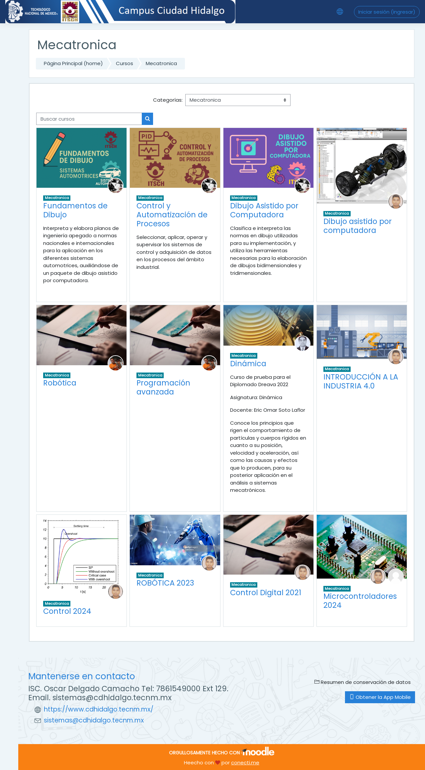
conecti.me (245, 762)
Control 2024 (67, 611)
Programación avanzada (163, 387)
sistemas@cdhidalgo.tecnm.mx (94, 720)
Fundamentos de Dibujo (75, 210)
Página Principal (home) (73, 63)
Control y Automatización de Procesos (172, 214)
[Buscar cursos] (89, 119)
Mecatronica (161, 63)
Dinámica (248, 363)
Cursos (124, 63)
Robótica (59, 383)
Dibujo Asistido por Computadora (264, 210)
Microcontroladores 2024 (360, 600)
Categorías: (168, 99)
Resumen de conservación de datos (362, 682)
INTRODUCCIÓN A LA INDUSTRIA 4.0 (360, 381)
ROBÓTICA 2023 (165, 583)
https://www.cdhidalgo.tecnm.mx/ (98, 709)
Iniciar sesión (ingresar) (386, 11)
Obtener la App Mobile (380, 697)
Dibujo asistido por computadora (357, 226)
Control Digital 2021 (265, 592)
